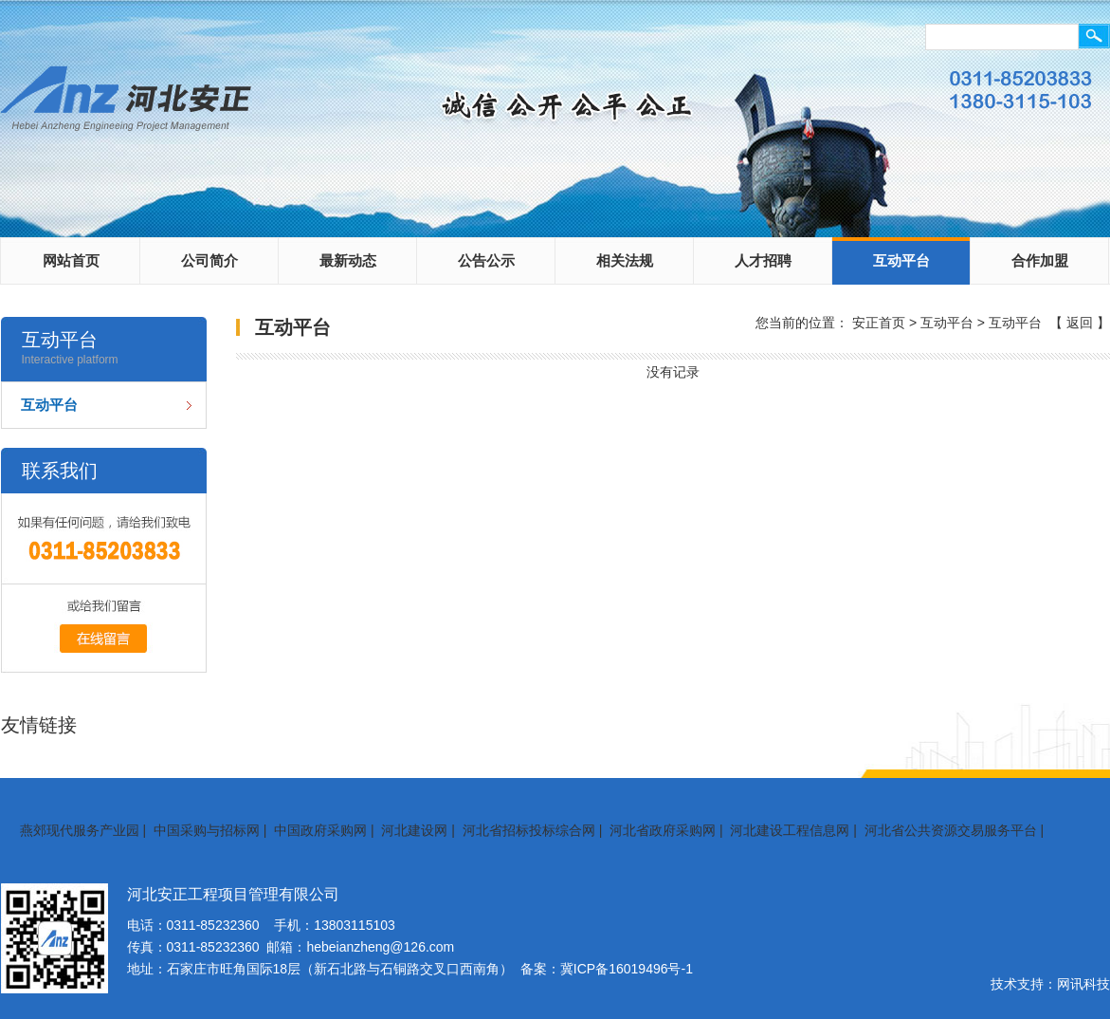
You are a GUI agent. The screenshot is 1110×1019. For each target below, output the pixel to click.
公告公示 (486, 260)
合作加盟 (1039, 260)
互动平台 (901, 260)
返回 (1080, 322)
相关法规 (624, 260)
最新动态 (347, 260)
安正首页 (878, 322)
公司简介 (209, 260)
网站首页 (71, 260)
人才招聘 (763, 260)
